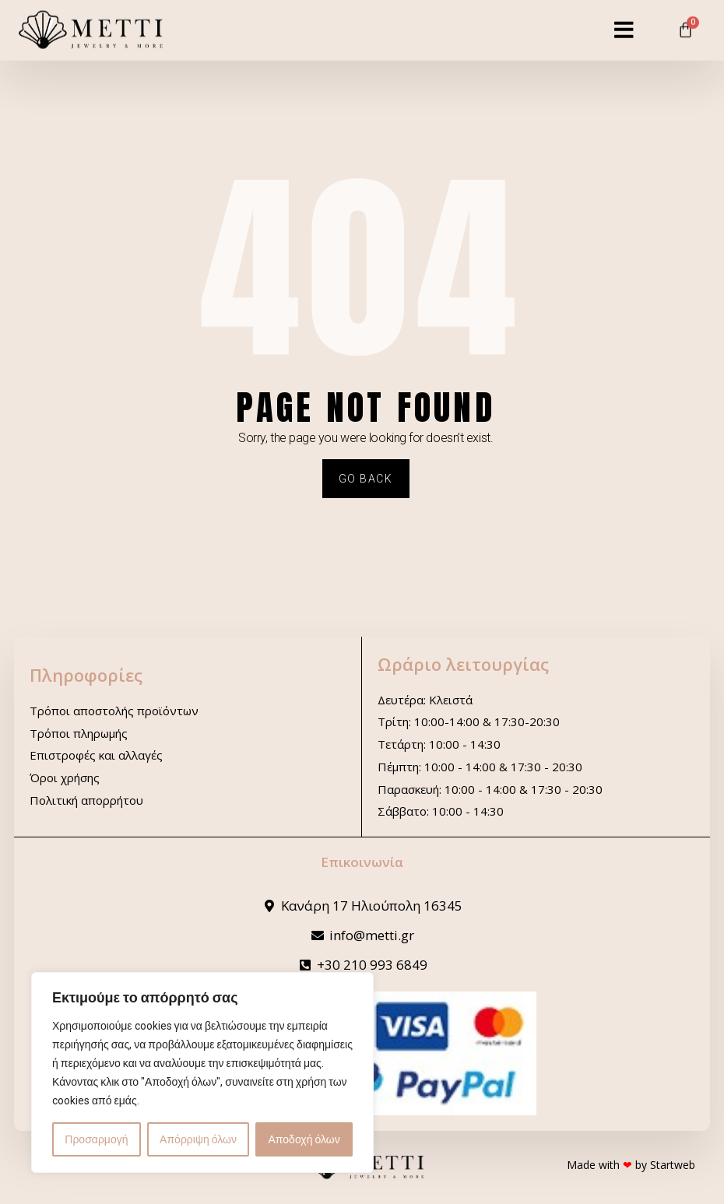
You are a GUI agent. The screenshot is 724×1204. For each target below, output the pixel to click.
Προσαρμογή (96, 1139)
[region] (202, 1072)
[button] (624, 20)
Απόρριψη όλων (198, 1139)
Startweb (672, 1164)
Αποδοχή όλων (304, 1139)
